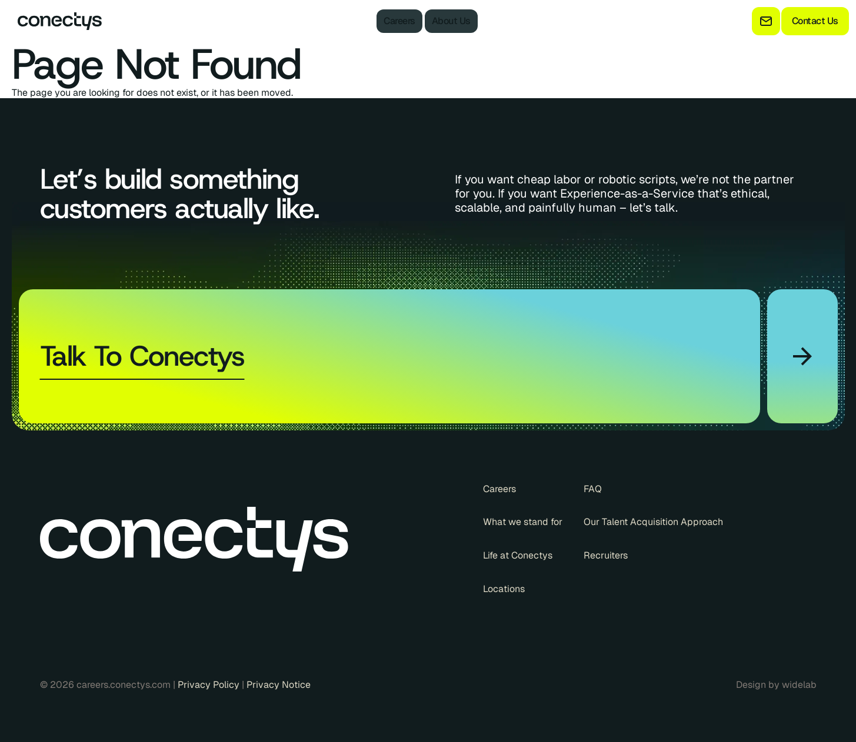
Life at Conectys (517, 555)
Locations (504, 589)
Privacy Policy (210, 685)
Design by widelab (776, 685)
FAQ (593, 489)
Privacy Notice (279, 685)
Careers (399, 21)
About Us (451, 21)
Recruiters (606, 555)
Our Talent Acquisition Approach (653, 522)
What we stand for (522, 522)
